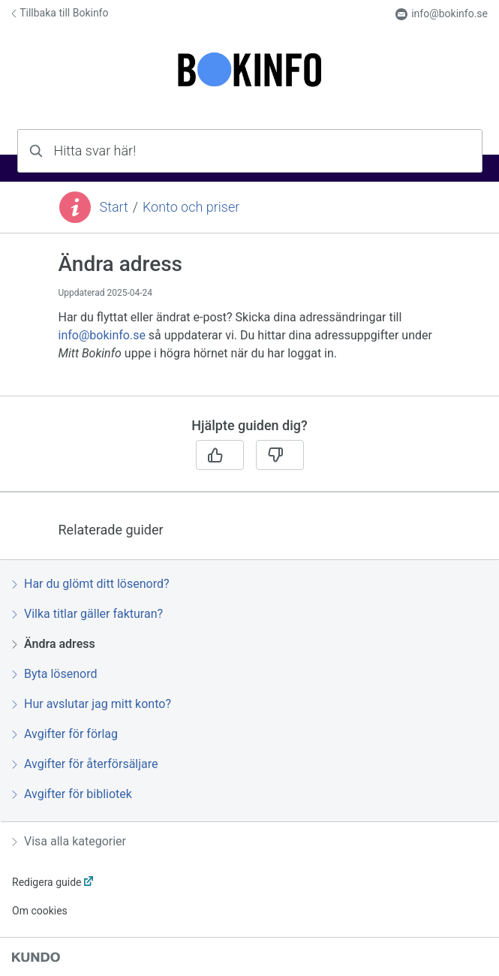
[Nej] (280, 455)
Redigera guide (47, 882)
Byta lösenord (54, 674)
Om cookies (40, 911)
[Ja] (220, 455)
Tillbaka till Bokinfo (59, 13)
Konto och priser (191, 207)
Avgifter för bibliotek (72, 794)
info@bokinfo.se (441, 14)
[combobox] (250, 151)
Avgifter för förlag (65, 734)
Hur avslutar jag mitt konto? (91, 704)
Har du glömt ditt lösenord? (90, 584)
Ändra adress (53, 644)
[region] (249, 324)
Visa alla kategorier (69, 841)
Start (114, 207)
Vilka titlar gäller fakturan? (87, 614)
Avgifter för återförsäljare (85, 764)
